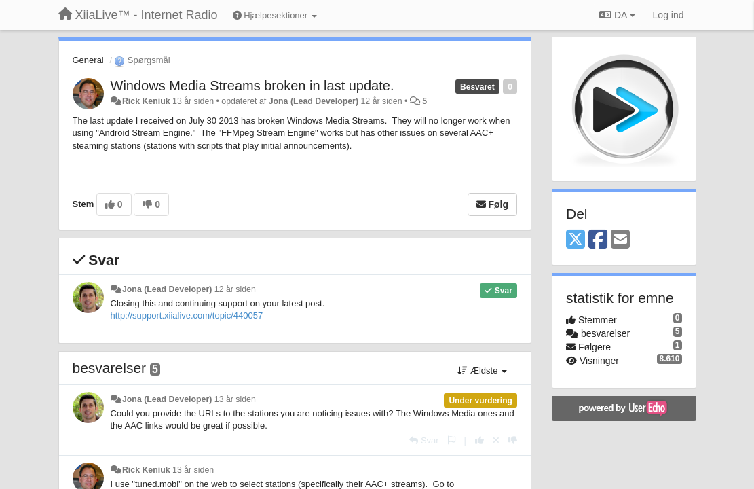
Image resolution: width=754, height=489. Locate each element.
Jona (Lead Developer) (313, 101)
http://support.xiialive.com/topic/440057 (187, 315)
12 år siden (235, 289)
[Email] (620, 240)
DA (617, 15)
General (88, 60)
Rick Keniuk (146, 101)
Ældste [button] (482, 370)
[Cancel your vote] (496, 440)
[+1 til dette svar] (479, 440)
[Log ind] (668, 14)
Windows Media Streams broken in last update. (252, 85)
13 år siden (235, 399)
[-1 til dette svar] (512, 440)
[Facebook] (597, 240)
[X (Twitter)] (575, 240)
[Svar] (423, 440)
